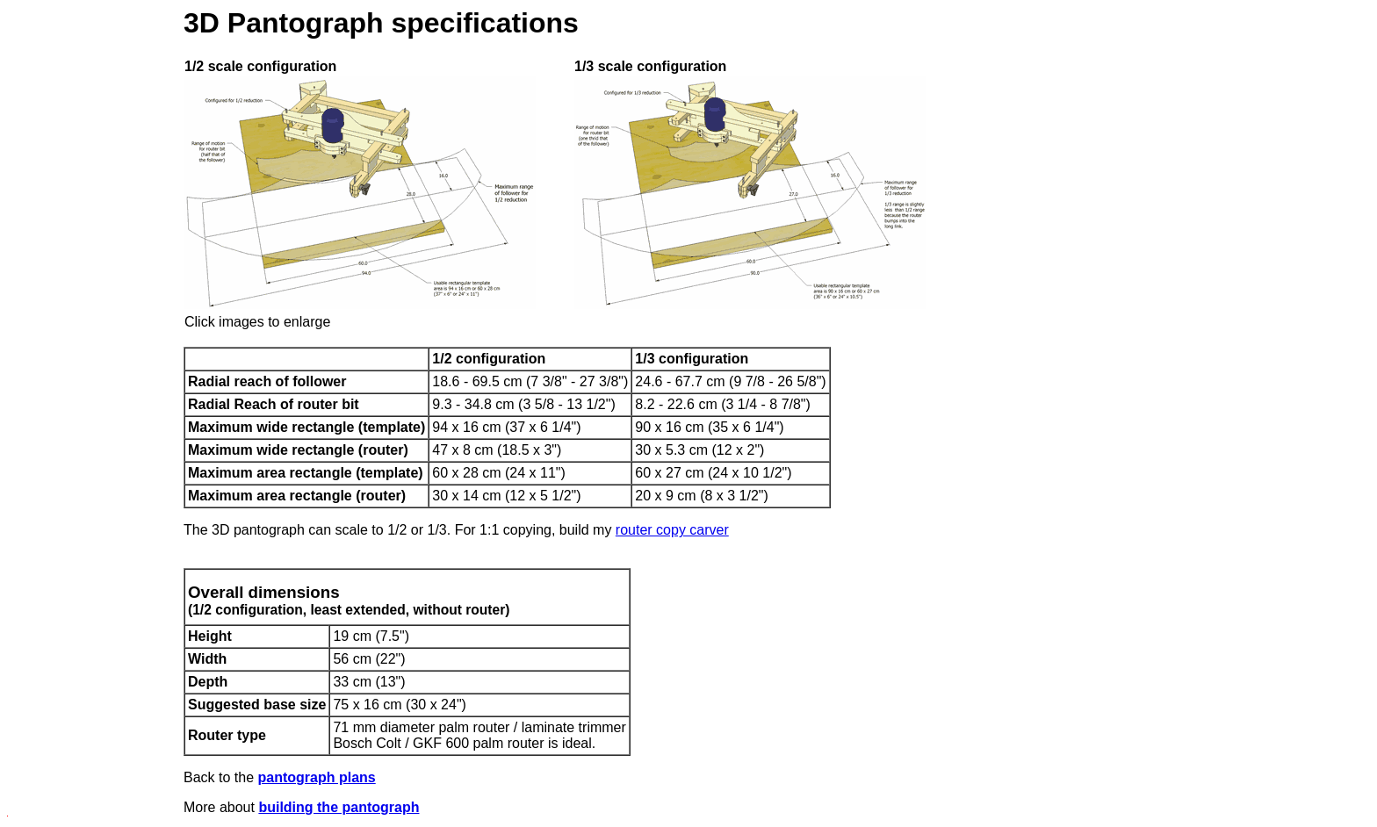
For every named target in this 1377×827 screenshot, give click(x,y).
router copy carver (672, 529)
